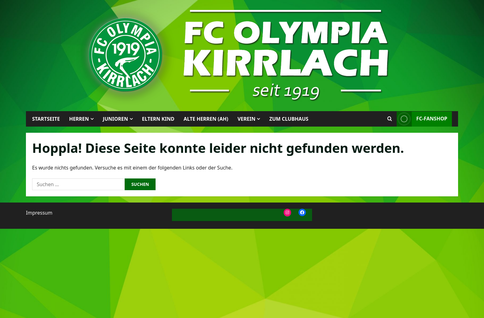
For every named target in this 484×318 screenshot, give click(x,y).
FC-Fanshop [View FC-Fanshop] (422, 119)
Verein (246, 118)
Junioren (115, 118)
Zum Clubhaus (288, 118)
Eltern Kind (158, 118)
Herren (79, 118)
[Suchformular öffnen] (389, 119)
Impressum (39, 212)
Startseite (46, 118)
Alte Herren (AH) (206, 118)
